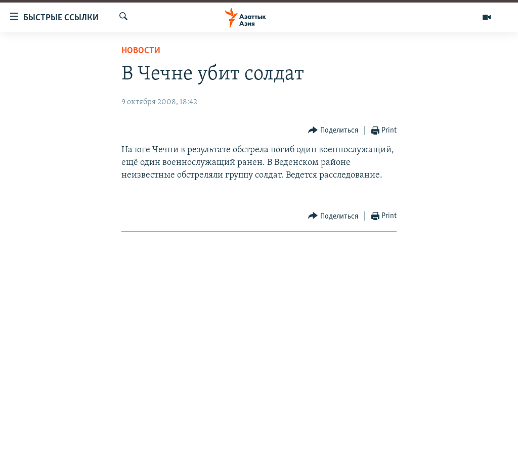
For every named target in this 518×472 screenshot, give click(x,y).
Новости (140, 51)
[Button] (333, 131)
